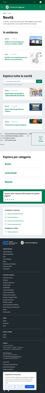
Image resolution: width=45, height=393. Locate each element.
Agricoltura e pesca (8, 277)
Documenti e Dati (7, 266)
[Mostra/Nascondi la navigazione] (2, 7)
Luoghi (4, 334)
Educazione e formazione (9, 295)
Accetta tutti (29, 386)
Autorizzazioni (6, 287)
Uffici (4, 256)
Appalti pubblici (7, 285)
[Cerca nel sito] (40, 7)
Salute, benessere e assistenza (10, 304)
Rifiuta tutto (20, 386)
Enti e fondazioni (7, 259)
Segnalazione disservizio (9, 367)
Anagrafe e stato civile (8, 282)
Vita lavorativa (6, 312)
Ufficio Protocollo (7, 353)
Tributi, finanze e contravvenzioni (11, 307)
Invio (39, 81)
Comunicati (6, 323)
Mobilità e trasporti (7, 302)
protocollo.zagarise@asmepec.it (13, 356)
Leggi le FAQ (6, 362)
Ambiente (5, 280)
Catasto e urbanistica (8, 290)
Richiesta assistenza (8, 369)
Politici (4, 261)
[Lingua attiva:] (35, 2)
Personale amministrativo (9, 264)
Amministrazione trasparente (10, 372)
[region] (19, 381)
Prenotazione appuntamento (10, 364)
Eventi (4, 337)
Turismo (5, 309)
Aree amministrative (8, 254)
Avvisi (4, 326)
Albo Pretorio (6, 269)
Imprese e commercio (8, 300)
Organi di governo (7, 251)
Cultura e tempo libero (8, 292)
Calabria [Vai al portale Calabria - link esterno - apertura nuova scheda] (5, 2)
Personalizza (10, 386)
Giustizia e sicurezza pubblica (10, 297)
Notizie (4, 321)
